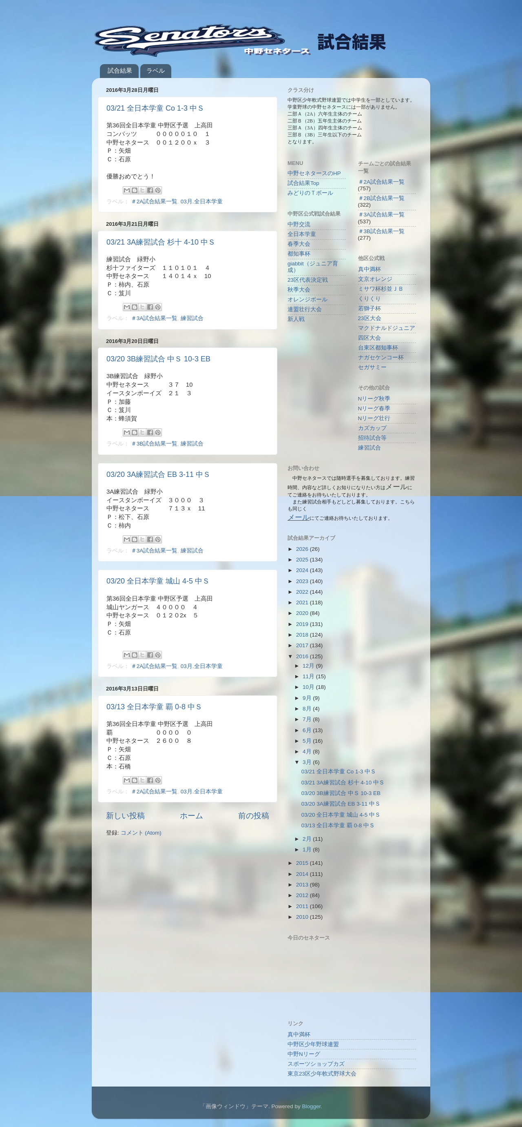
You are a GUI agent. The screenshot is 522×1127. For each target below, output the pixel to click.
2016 (303, 656)
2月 (308, 839)
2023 (303, 581)
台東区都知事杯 (378, 348)
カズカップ (372, 428)
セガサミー (372, 367)
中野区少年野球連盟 (313, 1044)
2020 (303, 613)
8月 (308, 709)
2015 (303, 863)
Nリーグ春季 (374, 408)
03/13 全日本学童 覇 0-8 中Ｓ (154, 707)
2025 (303, 560)
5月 (308, 741)
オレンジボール (307, 299)
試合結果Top (303, 183)
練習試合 (192, 318)
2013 (303, 885)
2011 (303, 906)
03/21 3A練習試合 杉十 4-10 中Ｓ (160, 242)
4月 (308, 751)
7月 (308, 719)
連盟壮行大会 (305, 309)
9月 (308, 698)
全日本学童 (302, 234)
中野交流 (299, 224)
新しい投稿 (125, 815)
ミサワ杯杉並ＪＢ (381, 289)
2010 (303, 917)
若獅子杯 (369, 308)
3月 (308, 762)
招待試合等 (372, 438)
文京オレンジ (375, 279)
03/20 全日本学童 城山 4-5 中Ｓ (158, 581)
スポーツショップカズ (316, 1064)
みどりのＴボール (310, 193)
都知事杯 (299, 254)
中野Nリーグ (304, 1054)
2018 (303, 635)
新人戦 (296, 319)
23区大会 (369, 318)
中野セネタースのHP (314, 173)
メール (299, 517)
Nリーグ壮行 (374, 418)
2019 (303, 624)
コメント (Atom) (141, 833)
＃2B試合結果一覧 (381, 198)
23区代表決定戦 (308, 280)
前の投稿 (253, 815)
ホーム (191, 815)
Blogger (311, 1106)
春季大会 (299, 244)
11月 (309, 676)
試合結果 (120, 70)
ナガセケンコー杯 (381, 357)
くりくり (369, 299)
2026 (303, 549)
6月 (308, 730)
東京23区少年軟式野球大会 (322, 1074)
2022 (303, 592)
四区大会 (369, 338)
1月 (308, 849)
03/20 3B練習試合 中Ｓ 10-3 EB (158, 359)
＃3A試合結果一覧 (154, 318)
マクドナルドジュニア (386, 328)
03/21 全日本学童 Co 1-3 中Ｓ (155, 108)
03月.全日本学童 (202, 201)
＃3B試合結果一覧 (154, 444)
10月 (309, 687)
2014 (303, 874)
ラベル (155, 70)
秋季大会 (299, 290)
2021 (303, 602)
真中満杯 (369, 269)
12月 (309, 666)
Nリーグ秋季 (374, 399)
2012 (303, 895)
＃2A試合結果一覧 (154, 201)
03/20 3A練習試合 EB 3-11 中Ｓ (158, 474)
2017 (303, 645)
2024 (303, 570)
